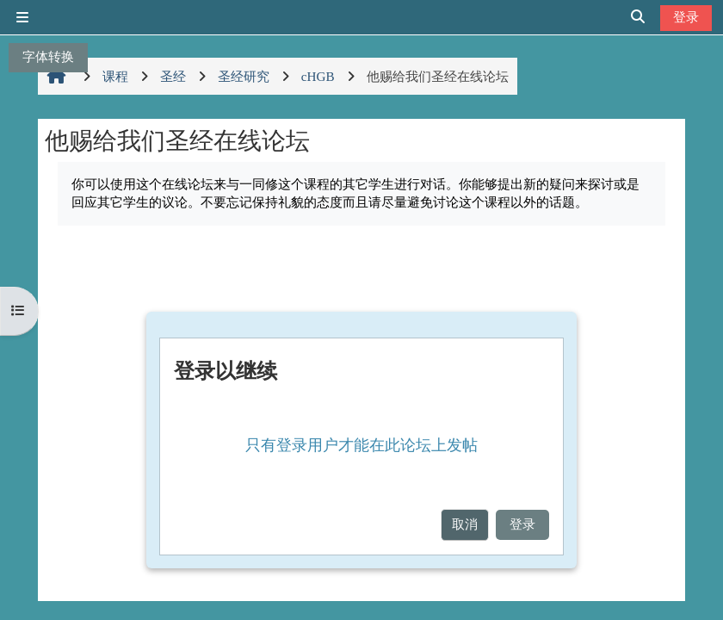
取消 (465, 524)
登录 (686, 16)
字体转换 (48, 56)
